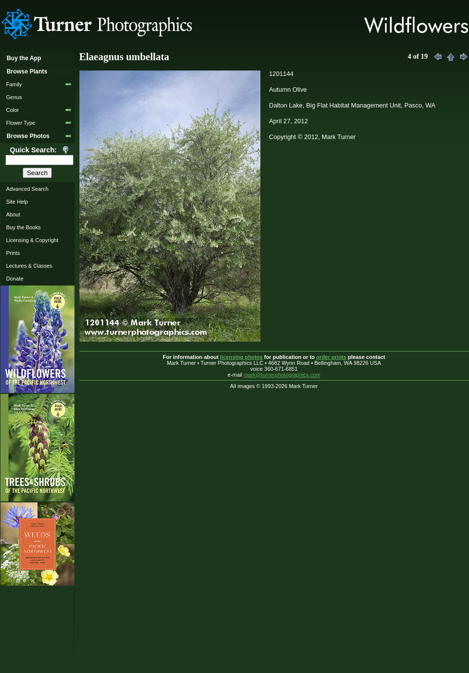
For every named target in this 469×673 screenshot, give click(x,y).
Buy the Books (23, 227)
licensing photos (241, 357)
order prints (331, 357)
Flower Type (20, 123)
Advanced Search (27, 189)
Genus (14, 97)
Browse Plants (26, 71)
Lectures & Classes (29, 266)
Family (14, 84)
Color (12, 110)
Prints (13, 253)
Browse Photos (27, 136)
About (13, 214)
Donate (14, 279)
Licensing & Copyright (32, 240)
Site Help (17, 202)
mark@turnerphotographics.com (282, 375)
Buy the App (23, 58)
